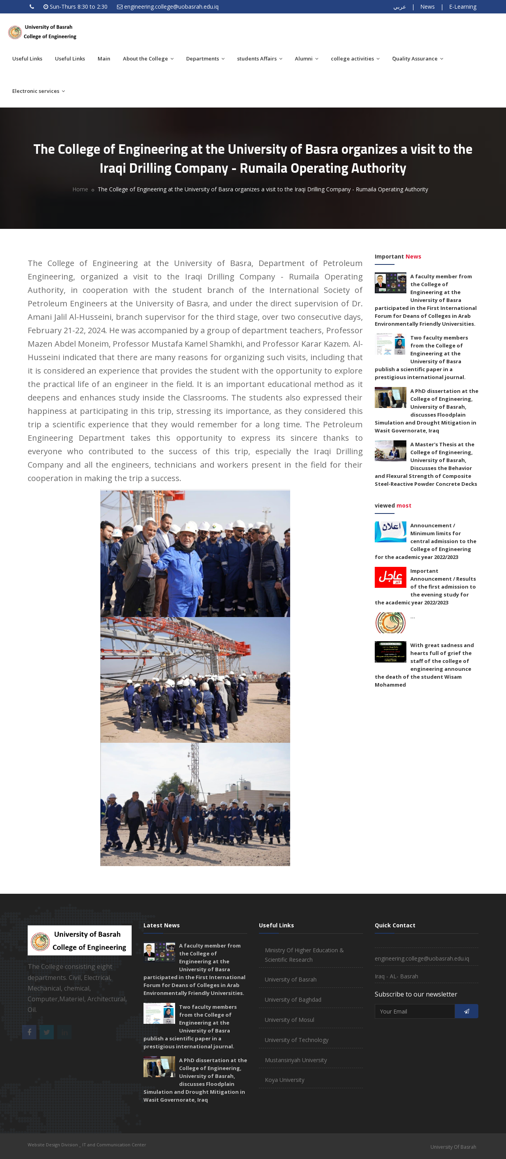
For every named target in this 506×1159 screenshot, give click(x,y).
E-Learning (462, 6)
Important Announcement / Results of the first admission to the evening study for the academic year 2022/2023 (425, 586)
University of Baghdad (293, 999)
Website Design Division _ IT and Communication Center (87, 1145)
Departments (205, 58)
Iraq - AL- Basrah (396, 976)
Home (80, 189)
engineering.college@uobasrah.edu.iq (171, 6)
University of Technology (297, 1040)
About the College (148, 58)
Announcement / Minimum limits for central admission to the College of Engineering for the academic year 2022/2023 (425, 541)
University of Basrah (291, 979)
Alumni (306, 58)
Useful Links (27, 58)
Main (104, 58)
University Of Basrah (453, 1147)
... (412, 616)
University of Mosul (289, 1019)
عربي (399, 6)
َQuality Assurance (417, 58)
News (427, 6)
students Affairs (259, 58)
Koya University (284, 1079)
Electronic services (38, 90)
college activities (355, 58)
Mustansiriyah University (296, 1060)
